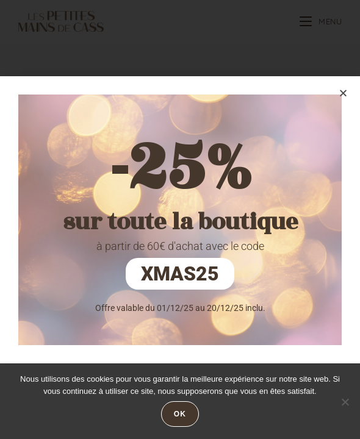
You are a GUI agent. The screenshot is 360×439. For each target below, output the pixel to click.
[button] (343, 93)
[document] (180, 219)
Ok (180, 414)
